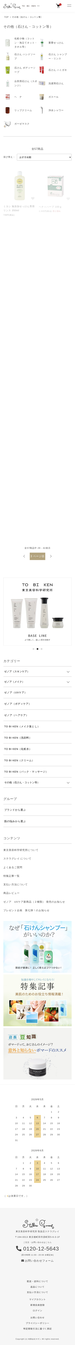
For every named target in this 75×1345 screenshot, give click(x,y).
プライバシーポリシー (37, 1323)
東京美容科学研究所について (21, 850)
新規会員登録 (37, 1304)
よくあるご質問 (12, 867)
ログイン (37, 1310)
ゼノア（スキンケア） (17, 671)
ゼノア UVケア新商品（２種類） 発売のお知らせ (34, 901)
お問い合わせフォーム (37, 1260)
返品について (37, 1286)
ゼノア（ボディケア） (17, 703)
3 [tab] (41, 649)
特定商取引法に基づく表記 (37, 1328)
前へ (24, 556)
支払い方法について (15, 884)
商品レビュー (11, 893)
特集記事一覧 (11, 875)
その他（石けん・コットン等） (27, 16)
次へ (51, 556)
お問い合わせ (37, 1317)
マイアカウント (37, 1299)
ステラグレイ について (17, 858)
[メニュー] (69, 6)
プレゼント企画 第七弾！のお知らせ (26, 910)
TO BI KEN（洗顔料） (18, 737)
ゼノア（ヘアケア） (16, 715)
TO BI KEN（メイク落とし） (22, 726)
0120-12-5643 (37, 1249)
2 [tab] (37, 649)
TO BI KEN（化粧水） (18, 748)
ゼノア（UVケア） (15, 692)
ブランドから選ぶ (15, 809)
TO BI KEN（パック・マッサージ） (26, 771)
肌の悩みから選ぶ (15, 821)
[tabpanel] (37, 612)
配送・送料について (37, 1281)
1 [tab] (33, 649)
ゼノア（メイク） (14, 681)
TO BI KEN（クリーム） (19, 760)
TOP (6, 16)
